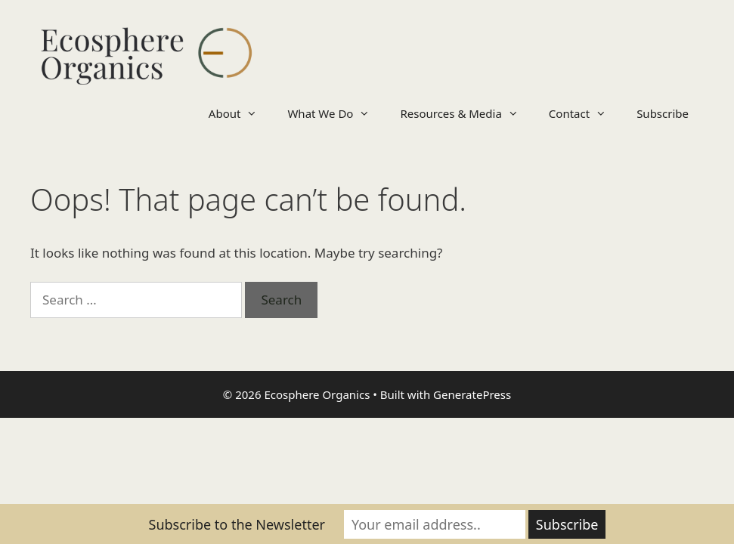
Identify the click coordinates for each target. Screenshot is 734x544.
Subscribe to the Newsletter (237, 524)
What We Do (336, 113)
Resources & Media (466, 113)
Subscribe (662, 113)
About (241, 113)
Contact (585, 113)
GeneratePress (472, 394)
